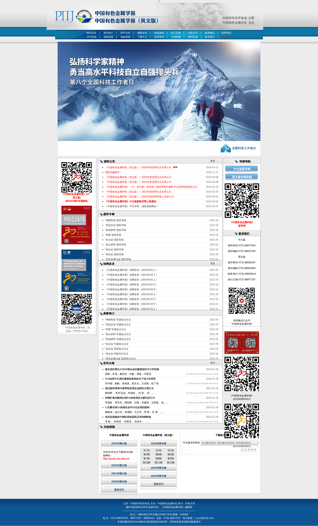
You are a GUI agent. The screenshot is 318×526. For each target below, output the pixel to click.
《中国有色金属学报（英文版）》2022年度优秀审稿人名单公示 (139, 196)
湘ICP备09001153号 (137, 507)
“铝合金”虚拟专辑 (114, 249)
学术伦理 (125, 32)
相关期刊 (159, 36)
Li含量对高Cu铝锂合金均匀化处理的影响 (127, 407)
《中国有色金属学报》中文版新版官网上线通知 (130, 201)
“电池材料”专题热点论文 (118, 339)
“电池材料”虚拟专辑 (115, 230)
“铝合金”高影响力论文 (117, 348)
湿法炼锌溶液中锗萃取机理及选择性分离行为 (129, 388)
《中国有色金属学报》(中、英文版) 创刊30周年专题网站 (77, 197)
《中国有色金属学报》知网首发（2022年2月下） (131, 299)
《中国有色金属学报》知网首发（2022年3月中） (131, 289)
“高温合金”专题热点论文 (118, 324)
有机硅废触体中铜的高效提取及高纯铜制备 (128, 417)
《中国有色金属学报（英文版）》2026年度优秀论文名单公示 (138, 167)
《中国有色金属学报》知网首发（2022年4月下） (131, 274)
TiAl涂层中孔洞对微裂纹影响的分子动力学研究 (130, 378)
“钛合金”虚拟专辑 (114, 239)
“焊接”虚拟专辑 (113, 235)
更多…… (215, 161)
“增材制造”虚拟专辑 (115, 220)
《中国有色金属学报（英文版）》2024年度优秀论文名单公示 (138, 182)
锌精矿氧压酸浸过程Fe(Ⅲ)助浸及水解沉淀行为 (130, 397)
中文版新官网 (241, 169)
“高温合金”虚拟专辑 (115, 225)
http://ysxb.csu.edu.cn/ (116, 458)
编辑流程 (125, 36)
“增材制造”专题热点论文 (118, 319)
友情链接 (176, 36)
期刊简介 (108, 32)
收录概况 (210, 32)
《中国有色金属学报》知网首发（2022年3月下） (131, 284)
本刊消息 (92, 36)
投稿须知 (159, 32)
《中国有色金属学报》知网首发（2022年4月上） (131, 279)
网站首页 (91, 32)
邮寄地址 (226, 32)
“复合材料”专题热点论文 (118, 334)
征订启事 (176, 32)
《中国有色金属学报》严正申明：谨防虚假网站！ (132, 206)
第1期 (146, 450)
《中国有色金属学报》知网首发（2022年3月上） (131, 294)
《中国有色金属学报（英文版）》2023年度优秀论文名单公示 (138, 191)
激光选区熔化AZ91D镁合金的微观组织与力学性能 (132, 369)
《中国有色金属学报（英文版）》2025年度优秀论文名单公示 (138, 177)
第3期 (171, 450)
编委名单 (142, 32)
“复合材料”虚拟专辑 (115, 244)
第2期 (159, 450)
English (226, 36)
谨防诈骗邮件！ (113, 172)
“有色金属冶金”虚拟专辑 (118, 259)
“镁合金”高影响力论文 (117, 353)
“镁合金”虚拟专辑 (114, 254)
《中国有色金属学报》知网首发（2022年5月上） (131, 270)
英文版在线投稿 (242, 177)
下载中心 (142, 36)
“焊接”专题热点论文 (115, 329)
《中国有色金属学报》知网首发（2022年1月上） (131, 308)
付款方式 (193, 32)
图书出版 (193, 36)
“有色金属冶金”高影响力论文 (120, 358)
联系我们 (210, 36)
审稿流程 (108, 36)
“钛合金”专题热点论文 (117, 344)
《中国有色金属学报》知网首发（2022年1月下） (131, 304)
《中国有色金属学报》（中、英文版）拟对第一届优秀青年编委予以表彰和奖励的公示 (151, 186)
